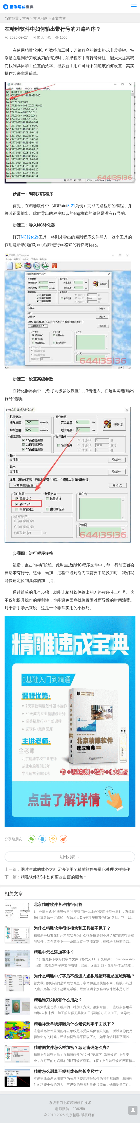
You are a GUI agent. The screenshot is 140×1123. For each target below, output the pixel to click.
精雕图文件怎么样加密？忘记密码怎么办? (71, 1047)
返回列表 (67, 857)
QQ (42, 839)
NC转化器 (30, 237)
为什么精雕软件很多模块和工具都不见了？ (72, 928)
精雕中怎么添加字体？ (54, 952)
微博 (63, 839)
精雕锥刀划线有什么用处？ (58, 1000)
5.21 (71, 206)
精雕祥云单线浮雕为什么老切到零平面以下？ (74, 1024)
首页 (25, 18)
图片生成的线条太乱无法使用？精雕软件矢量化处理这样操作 (75, 869)
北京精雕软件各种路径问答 (58, 904)
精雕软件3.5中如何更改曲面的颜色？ (54, 877)
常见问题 (40, 18)
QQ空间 (53, 839)
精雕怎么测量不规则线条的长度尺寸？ (68, 1071)
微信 (31, 839)
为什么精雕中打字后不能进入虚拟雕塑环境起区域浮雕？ (84, 976)
